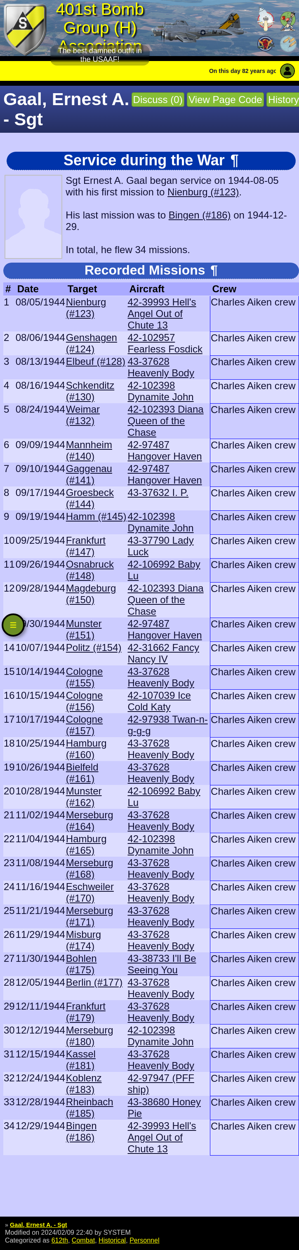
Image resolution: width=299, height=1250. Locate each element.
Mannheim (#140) (89, 450)
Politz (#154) (94, 647)
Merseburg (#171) (89, 916)
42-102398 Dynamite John (161, 391)
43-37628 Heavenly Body (161, 367)
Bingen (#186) (200, 215)
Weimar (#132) (83, 415)
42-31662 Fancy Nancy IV (163, 653)
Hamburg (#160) (86, 749)
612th (60, 1240)
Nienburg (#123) (203, 191)
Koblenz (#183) (84, 1083)
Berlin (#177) (94, 982)
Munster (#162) (84, 796)
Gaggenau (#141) (89, 474)
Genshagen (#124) (91, 343)
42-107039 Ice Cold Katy (159, 701)
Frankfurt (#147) (86, 546)
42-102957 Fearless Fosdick (165, 343)
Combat (83, 1240)
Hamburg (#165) (86, 844)
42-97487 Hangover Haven (165, 450)
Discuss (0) (158, 99)
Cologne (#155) (84, 677)
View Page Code (225, 99)
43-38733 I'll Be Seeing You (162, 964)
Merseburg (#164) (89, 820)
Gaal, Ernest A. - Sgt (38, 1225)
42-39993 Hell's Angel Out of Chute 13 (162, 313)
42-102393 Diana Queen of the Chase (166, 421)
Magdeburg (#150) (91, 594)
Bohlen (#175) (81, 964)
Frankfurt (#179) (86, 1012)
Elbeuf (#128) (95, 361)
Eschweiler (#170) (90, 892)
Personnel (144, 1240)
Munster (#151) (84, 629)
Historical (112, 1240)
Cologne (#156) (84, 701)
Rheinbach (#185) (89, 1107)
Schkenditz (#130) (90, 391)
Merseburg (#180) (89, 1035)
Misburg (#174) (83, 940)
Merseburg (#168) (89, 868)
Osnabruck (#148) (90, 570)
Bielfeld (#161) (82, 772)
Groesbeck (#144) (90, 498)
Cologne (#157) (84, 725)
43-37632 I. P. (158, 492)
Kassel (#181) (81, 1059)
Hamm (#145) (96, 516)
